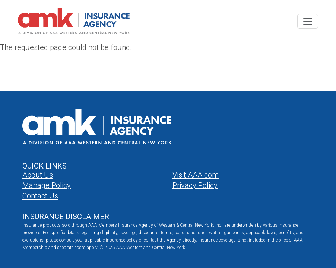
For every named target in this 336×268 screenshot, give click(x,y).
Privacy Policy (195, 185)
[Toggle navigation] (307, 21)
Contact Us (40, 195)
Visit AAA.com (195, 174)
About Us (37, 174)
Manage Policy (46, 185)
